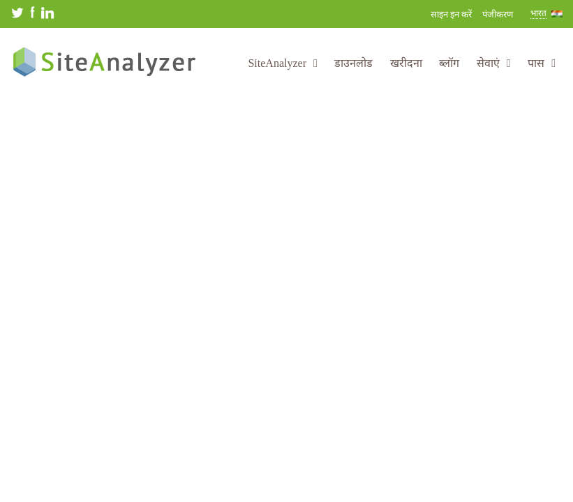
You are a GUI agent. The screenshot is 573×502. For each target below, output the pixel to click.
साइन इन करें (451, 14)
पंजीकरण (497, 14)
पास (542, 63)
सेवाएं (494, 63)
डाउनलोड (353, 63)
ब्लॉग (449, 63)
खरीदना (406, 63)
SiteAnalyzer (282, 63)
